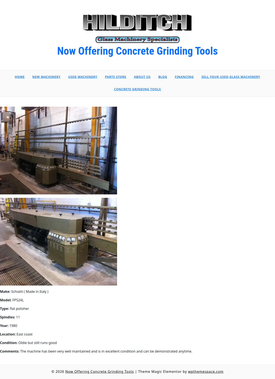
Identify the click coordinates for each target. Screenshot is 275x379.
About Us (142, 77)
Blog (162, 77)
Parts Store (115, 77)
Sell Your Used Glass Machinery (230, 77)
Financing (184, 77)
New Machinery (46, 77)
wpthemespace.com (205, 371)
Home (20, 77)
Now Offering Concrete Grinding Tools (137, 51)
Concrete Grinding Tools (137, 89)
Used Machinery (82, 77)
